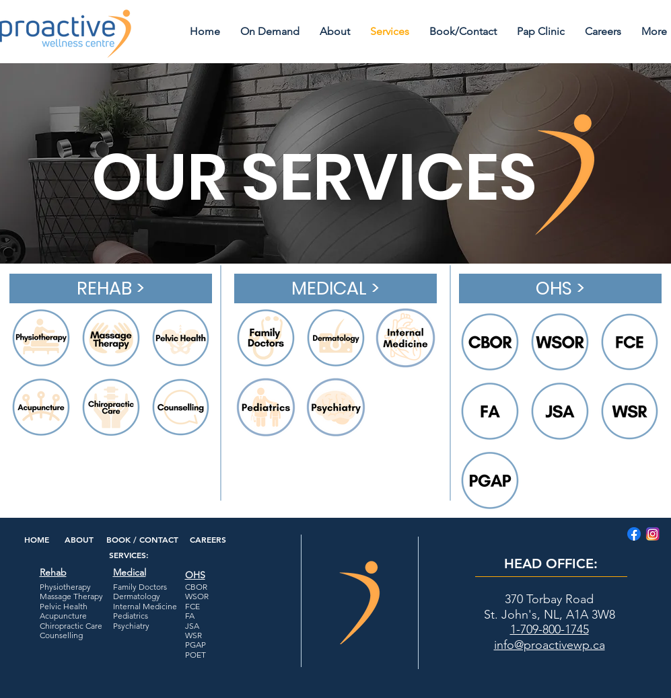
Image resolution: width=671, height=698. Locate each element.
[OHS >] (560, 288)
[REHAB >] (110, 288)
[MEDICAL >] (335, 288)
